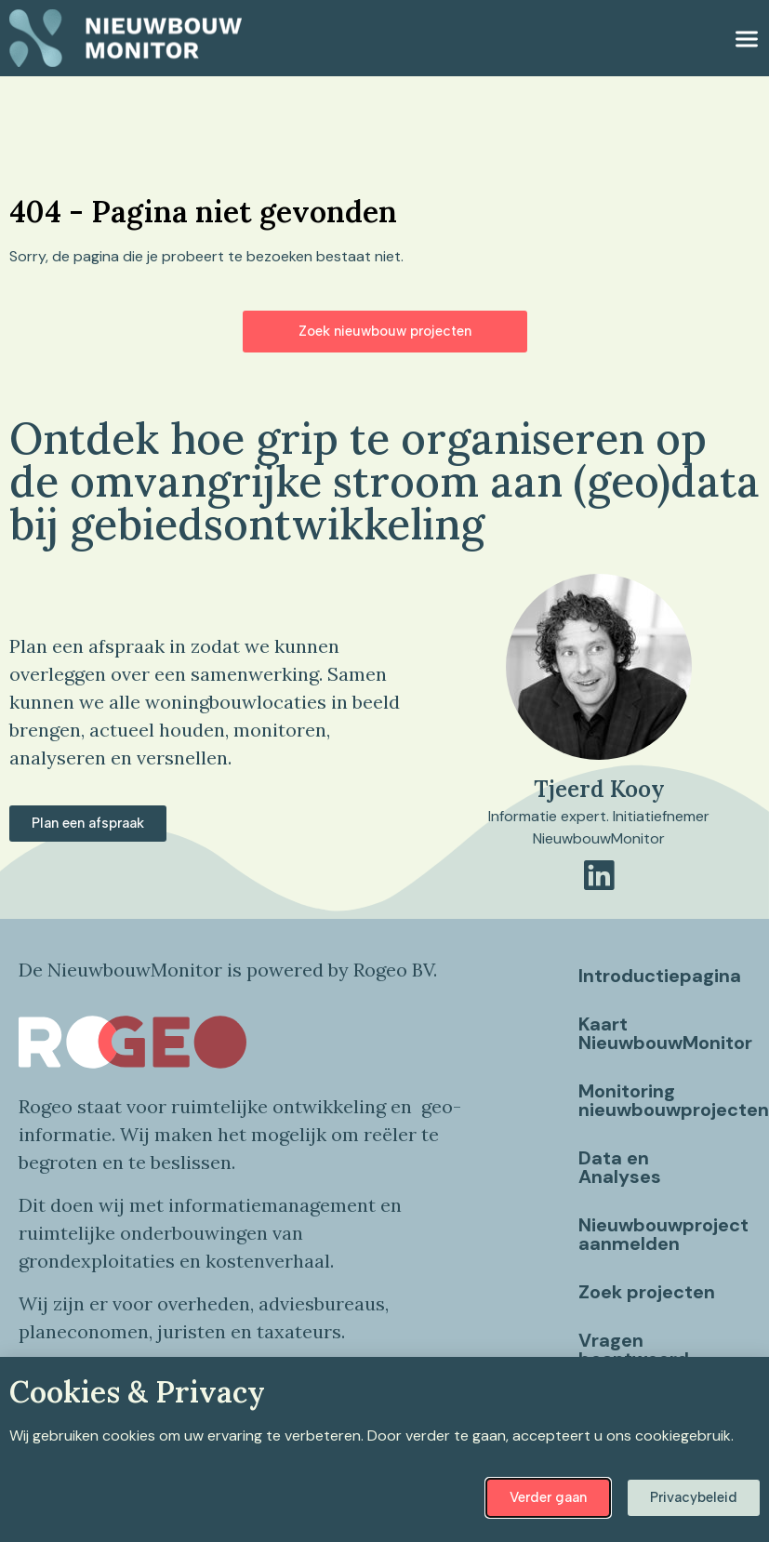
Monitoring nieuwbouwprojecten (664, 1100)
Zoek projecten (646, 1292)
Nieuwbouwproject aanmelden (663, 1234)
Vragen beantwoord (633, 1349)
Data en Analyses (619, 1167)
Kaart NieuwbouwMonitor (664, 1033)
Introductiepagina (659, 976)
